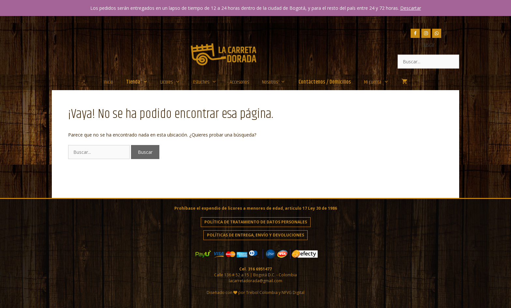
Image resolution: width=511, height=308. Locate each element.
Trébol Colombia (262, 292)
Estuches (208, 82)
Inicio (108, 82)
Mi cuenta (379, 82)
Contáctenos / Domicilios (325, 82)
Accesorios (239, 82)
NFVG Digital (293, 292)
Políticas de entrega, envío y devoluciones (255, 235)
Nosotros (277, 82)
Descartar (410, 8)
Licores (173, 82)
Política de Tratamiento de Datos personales (255, 222)
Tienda (140, 82)
